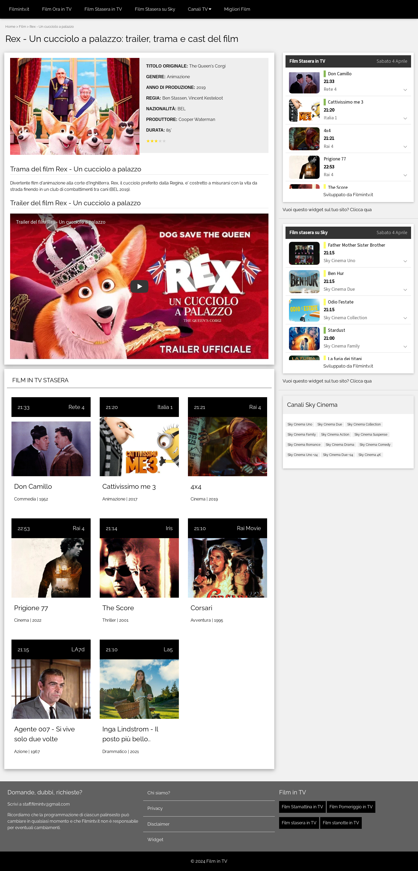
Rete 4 (77, 407)
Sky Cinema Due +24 (338, 455)
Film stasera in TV (299, 822)
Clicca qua (361, 209)
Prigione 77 (31, 608)
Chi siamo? (158, 792)
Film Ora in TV (57, 9)
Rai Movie (249, 528)
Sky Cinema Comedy (375, 445)
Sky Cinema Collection (364, 424)
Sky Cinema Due (329, 424)
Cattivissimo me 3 (129, 486)
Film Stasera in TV (103, 9)
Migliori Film (237, 9)
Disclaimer (158, 824)
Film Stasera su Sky (155, 9)
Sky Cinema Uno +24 (303, 455)
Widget (155, 839)
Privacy (155, 808)
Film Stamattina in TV (302, 806)
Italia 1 (165, 407)
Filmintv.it (19, 9)
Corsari (201, 608)
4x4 (196, 486)
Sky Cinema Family (302, 434)
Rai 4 (255, 407)
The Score (118, 608)
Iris (169, 528)
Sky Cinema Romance (304, 445)
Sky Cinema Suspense (371, 434)
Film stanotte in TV (341, 822)
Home (10, 27)
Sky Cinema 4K (370, 455)
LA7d (78, 649)
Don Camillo (33, 486)
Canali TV (199, 9)
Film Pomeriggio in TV (351, 806)
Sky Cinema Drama (340, 445)
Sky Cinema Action (335, 434)
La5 (168, 649)
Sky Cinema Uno (300, 424)
